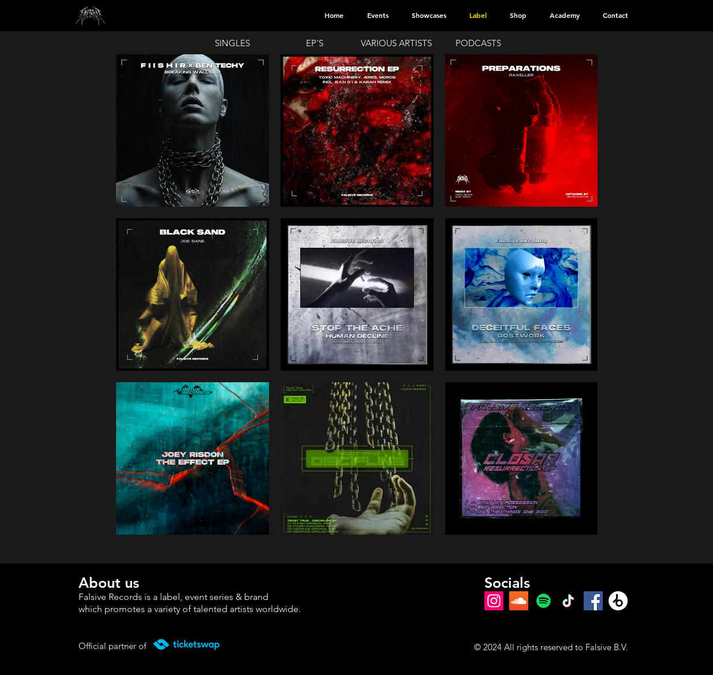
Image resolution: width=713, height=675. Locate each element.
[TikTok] (568, 600)
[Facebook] (593, 600)
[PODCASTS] (480, 42)
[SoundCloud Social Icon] (518, 600)
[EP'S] (316, 42)
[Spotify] (543, 600)
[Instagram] (493, 600)
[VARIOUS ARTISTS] (398, 42)
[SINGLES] (234, 42)
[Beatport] (618, 600)
